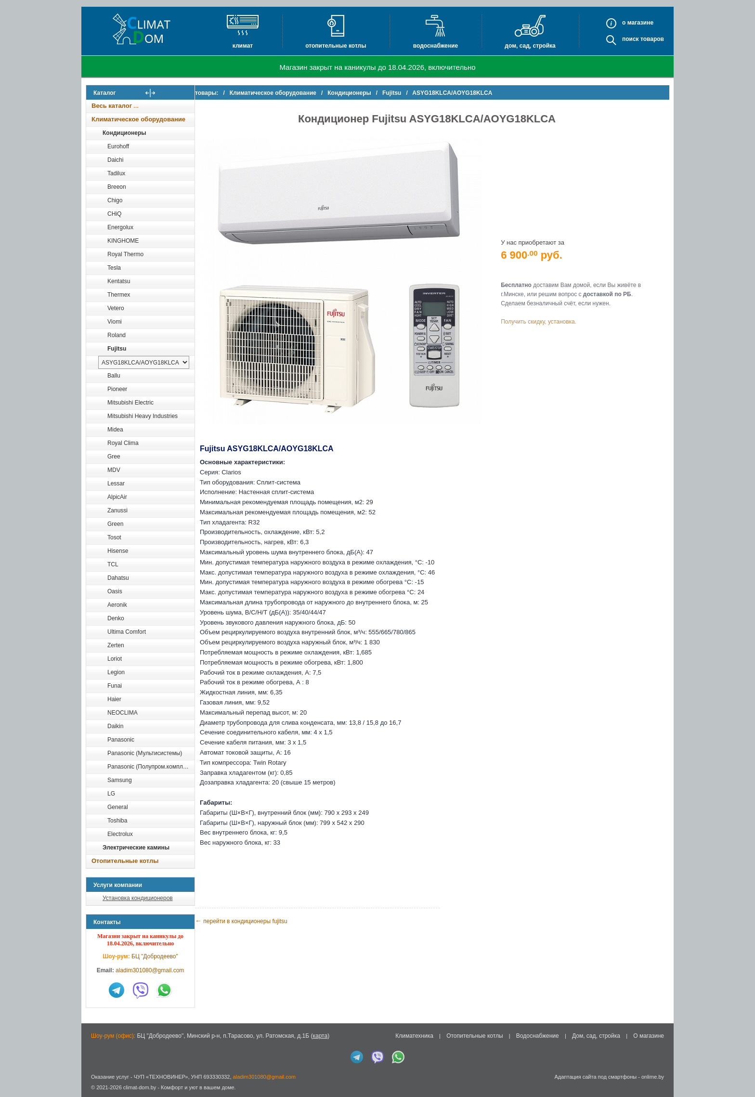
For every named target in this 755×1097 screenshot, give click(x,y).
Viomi (114, 321)
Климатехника (414, 1035)
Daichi (115, 160)
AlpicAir (117, 497)
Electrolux (120, 834)
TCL (112, 564)
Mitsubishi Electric (130, 402)
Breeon (116, 186)
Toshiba (117, 820)
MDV (113, 470)
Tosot (114, 537)
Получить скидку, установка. (546, 316)
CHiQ (114, 213)
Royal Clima (123, 443)
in (94, 1094)
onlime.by (652, 1077)
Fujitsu (116, 348)
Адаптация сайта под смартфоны (595, 1077)
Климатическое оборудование (138, 119)
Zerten (115, 645)
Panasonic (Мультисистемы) (144, 753)
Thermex (118, 294)
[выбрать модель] (143, 362)
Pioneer (117, 389)
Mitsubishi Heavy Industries (142, 416)
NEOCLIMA (122, 712)
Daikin (115, 726)
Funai (114, 685)
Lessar (116, 483)
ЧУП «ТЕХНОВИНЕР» (161, 1077)
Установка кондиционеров (138, 898)
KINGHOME (123, 240)
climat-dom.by (139, 1087)
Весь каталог (111, 105)
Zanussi (117, 510)
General (117, 807)
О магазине (648, 1035)
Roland (116, 335)
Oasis (114, 591)
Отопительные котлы (335, 45)
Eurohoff (118, 146)
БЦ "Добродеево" (154, 956)
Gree (113, 456)
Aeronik (117, 604)
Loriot (114, 658)
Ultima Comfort (126, 631)
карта (319, 1035)
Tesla (114, 267)
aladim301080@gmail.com (150, 970)
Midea (115, 429)
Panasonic (120, 739)
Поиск (630, 39)
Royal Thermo (125, 254)
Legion (116, 672)
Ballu (113, 375)
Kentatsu (118, 281)
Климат (243, 45)
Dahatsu (118, 578)
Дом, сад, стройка (530, 45)
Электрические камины (136, 847)
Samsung (119, 780)
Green (115, 524)
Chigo (114, 200)
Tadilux (116, 173)
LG (111, 793)
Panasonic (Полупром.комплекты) (150, 766)
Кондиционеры (124, 133)
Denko (115, 618)
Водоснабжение (435, 45)
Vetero (115, 308)
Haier (114, 699)
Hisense (117, 551)
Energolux (120, 227)
